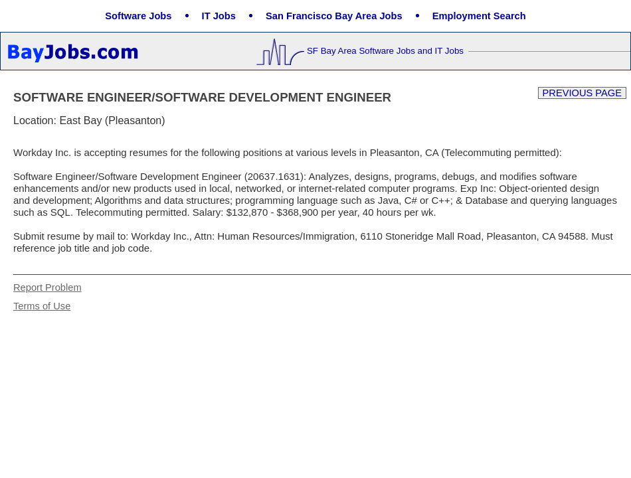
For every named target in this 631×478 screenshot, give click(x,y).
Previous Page (582, 93)
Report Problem (47, 287)
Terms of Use (41, 306)
